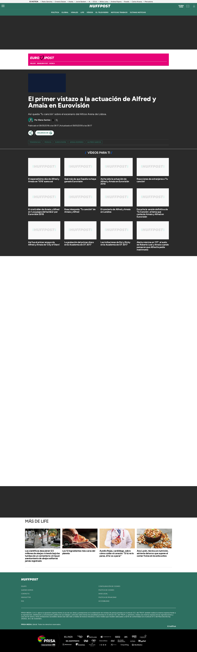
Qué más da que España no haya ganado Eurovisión (80, 180)
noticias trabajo (119, 12)
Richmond (68, 644)
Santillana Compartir (107, 636)
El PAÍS (69, 636)
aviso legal (103, 594)
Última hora (181, 6)
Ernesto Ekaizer (60, 2)
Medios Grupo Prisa (47, 644)
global (65, 12)
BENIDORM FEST (42, 63)
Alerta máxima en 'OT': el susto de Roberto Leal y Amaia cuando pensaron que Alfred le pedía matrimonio (153, 246)
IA (89, 2)
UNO (87, 640)
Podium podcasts (93, 644)
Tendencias (35, 142)
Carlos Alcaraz (137, 2)
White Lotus (104, 2)
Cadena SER (117, 636)
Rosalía (126, 2)
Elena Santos (44, 120)
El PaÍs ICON (104, 644)
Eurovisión (60, 142)
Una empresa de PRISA (47, 638)
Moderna (80, 644)
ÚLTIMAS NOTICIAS (138, 12)
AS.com (125, 636)
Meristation (137, 644)
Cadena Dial (113, 640)
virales (74, 12)
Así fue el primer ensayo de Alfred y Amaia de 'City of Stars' (44, 243)
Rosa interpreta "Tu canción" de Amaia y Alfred (79, 210)
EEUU (95, 2)
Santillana (93, 636)
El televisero (102, 12)
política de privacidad (107, 597)
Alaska (70, 2)
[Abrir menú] (3, 6)
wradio (94, 640)
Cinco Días (104, 640)
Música (52, 63)
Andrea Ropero (116, 2)
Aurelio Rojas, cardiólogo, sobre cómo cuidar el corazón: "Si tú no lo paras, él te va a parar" (117, 553)
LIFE (82, 12)
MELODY (33, 63)
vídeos (90, 12)
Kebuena (141, 640)
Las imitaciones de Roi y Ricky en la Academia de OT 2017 (115, 243)
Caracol (143, 636)
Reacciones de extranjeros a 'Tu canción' (152, 180)
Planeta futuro (132, 640)
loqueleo (125, 644)
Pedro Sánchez (47, 2)
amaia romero (77, 142)
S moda (114, 644)
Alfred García (94, 142)
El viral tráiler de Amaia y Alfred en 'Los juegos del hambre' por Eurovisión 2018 (43, 212)
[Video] (47, 83)
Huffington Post (73, 640)
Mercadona (149, 2)
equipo (24, 586)
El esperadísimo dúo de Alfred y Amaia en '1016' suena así (43, 180)
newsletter (26, 597)
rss (22, 601)
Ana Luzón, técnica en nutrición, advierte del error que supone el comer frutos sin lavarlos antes (152, 553)
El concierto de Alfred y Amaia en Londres (116, 210)
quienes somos (27, 590)
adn (134, 636)
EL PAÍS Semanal (122, 640)
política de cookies (106, 590)
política (55, 12)
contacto (25, 594)
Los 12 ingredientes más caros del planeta (78, 552)
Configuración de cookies (109, 586)
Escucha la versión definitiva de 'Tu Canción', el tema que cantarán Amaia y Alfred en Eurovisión (152, 213)
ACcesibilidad (103, 601)
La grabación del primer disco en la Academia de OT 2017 (79, 243)
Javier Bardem (81, 2)
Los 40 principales (82, 636)
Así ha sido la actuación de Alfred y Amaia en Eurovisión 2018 (115, 181)
